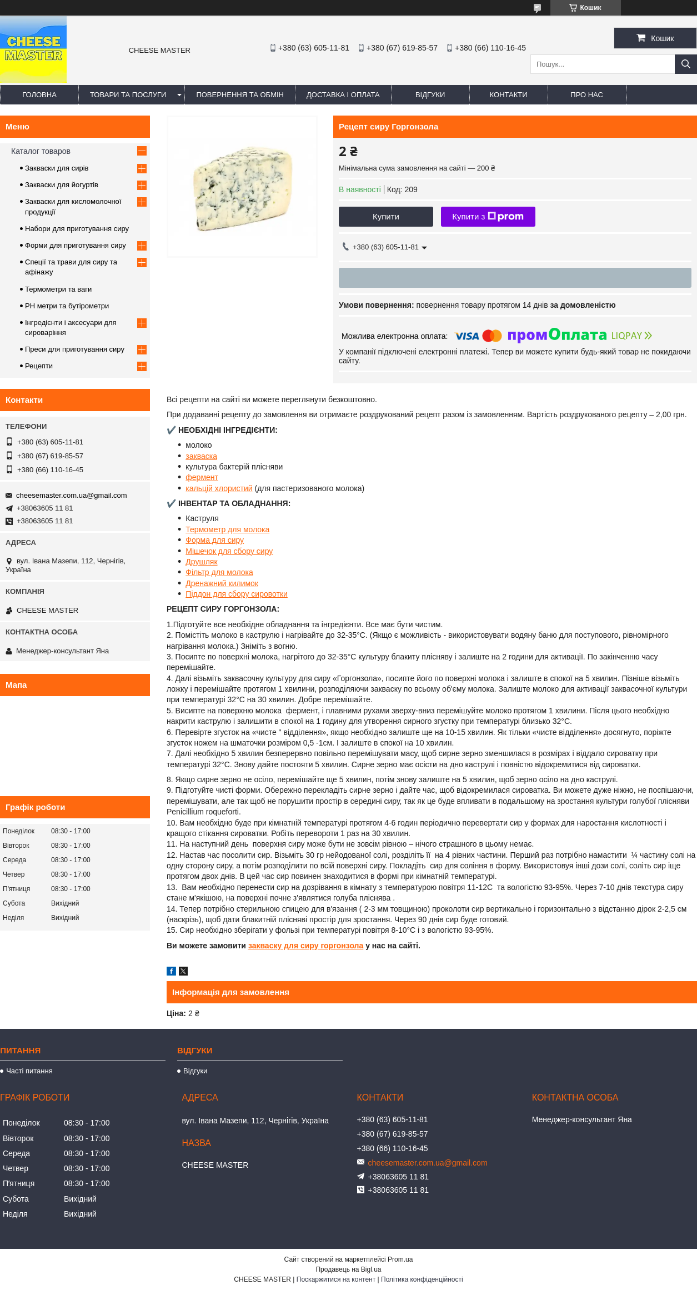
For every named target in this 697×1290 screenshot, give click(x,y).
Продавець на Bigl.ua (348, 1269)
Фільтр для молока (219, 572)
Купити (386, 216)
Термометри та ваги (58, 289)
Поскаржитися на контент (336, 1279)
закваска (201, 456)
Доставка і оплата (343, 95)
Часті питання (29, 1071)
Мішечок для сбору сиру (229, 551)
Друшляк (201, 561)
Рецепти (39, 366)
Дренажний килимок (221, 583)
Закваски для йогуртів (61, 185)
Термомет (203, 529)
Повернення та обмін (240, 95)
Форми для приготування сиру (75, 245)
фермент (201, 477)
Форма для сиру (214, 540)
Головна (39, 95)
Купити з (488, 217)
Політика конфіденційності (422, 1279)
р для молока (245, 529)
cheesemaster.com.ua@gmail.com (71, 495)
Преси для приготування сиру (74, 349)
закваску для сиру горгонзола (305, 945)
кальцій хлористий (218, 488)
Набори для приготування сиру (77, 228)
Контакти (509, 95)
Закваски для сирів (56, 168)
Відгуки (430, 95)
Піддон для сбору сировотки (236, 593)
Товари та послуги (128, 95)
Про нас (586, 95)
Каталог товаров (41, 151)
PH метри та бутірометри (67, 306)
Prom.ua (400, 1259)
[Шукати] (686, 64)
